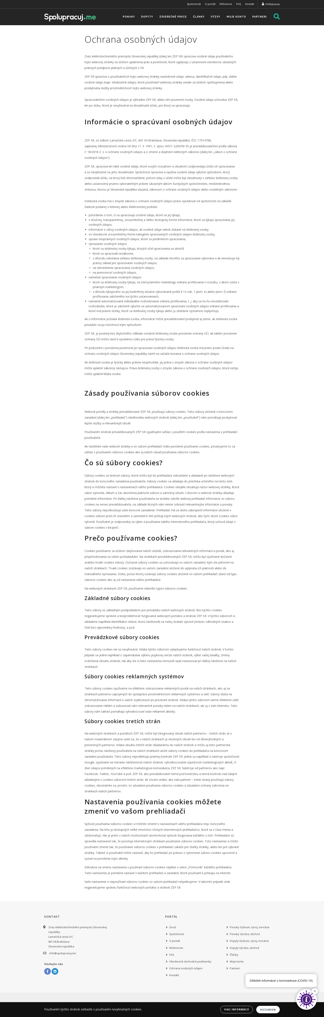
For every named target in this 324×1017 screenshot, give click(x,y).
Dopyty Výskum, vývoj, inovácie (249, 941)
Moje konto (235, 16)
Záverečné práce (171, 16)
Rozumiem (268, 1009)
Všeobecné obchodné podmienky (190, 961)
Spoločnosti (194, 4)
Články (197, 16)
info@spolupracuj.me (62, 953)
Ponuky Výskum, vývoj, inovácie (249, 927)
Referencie (226, 4)
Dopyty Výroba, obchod (244, 948)
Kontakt (249, 4)
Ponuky (126, 16)
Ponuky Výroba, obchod (245, 934)
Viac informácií (236, 1009)
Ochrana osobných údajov (185, 968)
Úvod (172, 927)
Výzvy (214, 16)
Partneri (259, 16)
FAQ (238, 4)
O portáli (210, 4)
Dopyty (145, 16)
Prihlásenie (273, 4)
